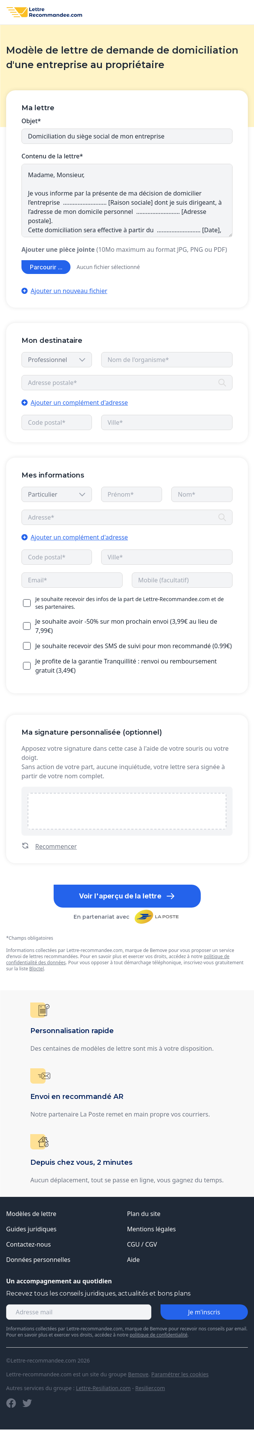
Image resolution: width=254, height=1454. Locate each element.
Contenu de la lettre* (52, 156)
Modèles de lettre (31, 1213)
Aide (133, 1259)
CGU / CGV (142, 1244)
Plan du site (144, 1213)
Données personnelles (38, 1259)
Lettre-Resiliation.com (103, 1388)
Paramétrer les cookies (180, 1374)
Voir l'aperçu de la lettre (127, 896)
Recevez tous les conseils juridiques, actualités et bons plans (98, 1293)
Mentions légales (151, 1229)
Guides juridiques (31, 1229)
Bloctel (36, 968)
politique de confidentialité (158, 1335)
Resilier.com (150, 1388)
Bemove (138, 1374)
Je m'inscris (204, 1312)
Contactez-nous (28, 1244)
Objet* (31, 121)
